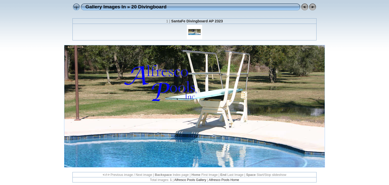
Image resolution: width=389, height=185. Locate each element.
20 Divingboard (149, 6)
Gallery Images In (105, 6)
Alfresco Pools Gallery (190, 180)
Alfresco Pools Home (224, 180)
